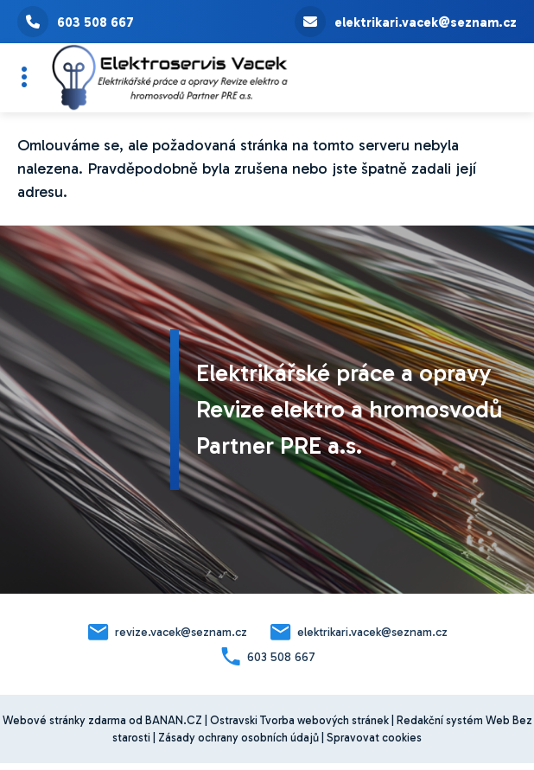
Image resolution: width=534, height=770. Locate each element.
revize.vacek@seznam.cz (181, 632)
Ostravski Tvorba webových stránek (299, 720)
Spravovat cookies (374, 737)
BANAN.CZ (173, 720)
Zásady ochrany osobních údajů (238, 737)
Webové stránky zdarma (64, 720)
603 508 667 (75, 21)
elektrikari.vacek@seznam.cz (406, 21)
